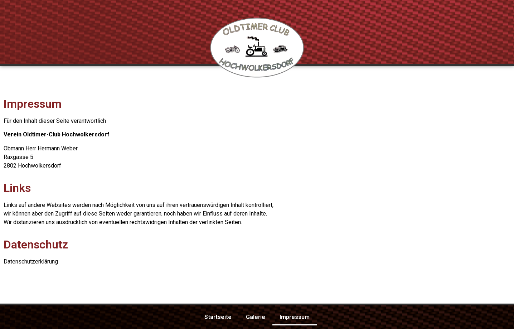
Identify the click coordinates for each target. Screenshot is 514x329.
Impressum (295, 317)
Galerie (255, 317)
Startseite (218, 317)
